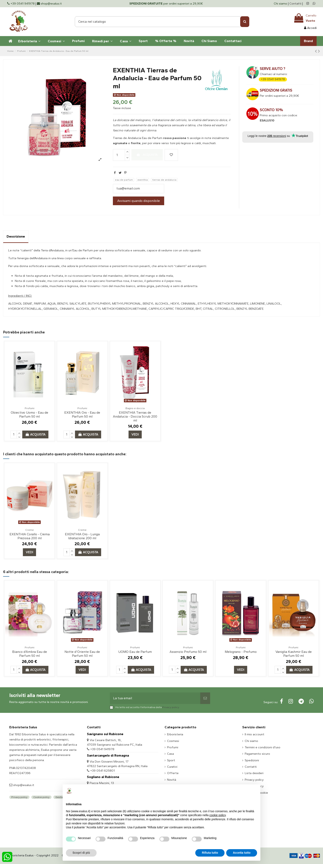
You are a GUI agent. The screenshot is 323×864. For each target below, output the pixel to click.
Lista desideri (254, 773)
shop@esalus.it (23, 785)
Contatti (295, 3)
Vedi (135, 434)
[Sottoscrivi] (205, 698)
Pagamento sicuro (257, 754)
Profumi (172, 747)
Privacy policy (170, 707)
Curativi (172, 767)
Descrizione (16, 236)
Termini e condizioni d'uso (262, 747)
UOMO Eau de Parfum (135, 652)
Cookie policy (41, 797)
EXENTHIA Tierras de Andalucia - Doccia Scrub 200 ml (135, 416)
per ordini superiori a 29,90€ (166, 3)
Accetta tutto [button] (241, 852)
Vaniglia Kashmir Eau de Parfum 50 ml (293, 654)
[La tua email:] (155, 698)
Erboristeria (175, 734)
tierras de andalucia (164, 179)
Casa (170, 754)
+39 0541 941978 (273, 79)
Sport (171, 760)
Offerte (173, 773)
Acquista (147, 155)
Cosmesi (173, 741)
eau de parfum (124, 179)
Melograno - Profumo (241, 652)
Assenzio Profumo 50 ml (188, 652)
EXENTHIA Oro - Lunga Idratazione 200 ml (82, 536)
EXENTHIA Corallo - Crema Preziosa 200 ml (29, 536)
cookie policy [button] (217, 815)
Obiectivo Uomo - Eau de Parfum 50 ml (29, 414)
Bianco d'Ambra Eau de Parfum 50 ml (29, 654)
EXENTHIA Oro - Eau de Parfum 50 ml (82, 414)
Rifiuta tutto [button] (210, 852)
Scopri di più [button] (81, 852)
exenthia (142, 179)
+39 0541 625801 (102, 770)
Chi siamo (281, 3)
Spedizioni (252, 760)
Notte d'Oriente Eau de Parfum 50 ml (82, 654)
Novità (171, 780)
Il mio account (254, 734)
